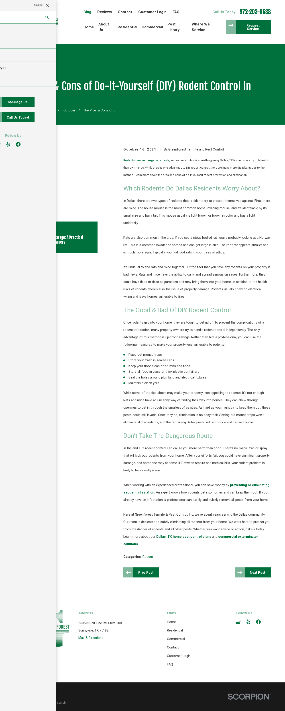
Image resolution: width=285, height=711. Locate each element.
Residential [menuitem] (127, 27)
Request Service (253, 27)
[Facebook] (258, 621)
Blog (87, 12)
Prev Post (145, 573)
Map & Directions (90, 638)
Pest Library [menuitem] (173, 27)
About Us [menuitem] (103, 27)
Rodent (147, 557)
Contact (125, 12)
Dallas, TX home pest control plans (183, 537)
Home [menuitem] (88, 27)
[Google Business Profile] (238, 621)
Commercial (176, 639)
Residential (175, 630)
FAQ (176, 12)
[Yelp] (248, 621)
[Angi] (268, 621)
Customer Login (152, 12)
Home (171, 622)
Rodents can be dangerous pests (146, 160)
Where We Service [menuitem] (201, 27)
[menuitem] (19, 703)
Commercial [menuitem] (152, 27)
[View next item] (36, 214)
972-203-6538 (255, 12)
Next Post (257, 573)
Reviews (104, 12)
